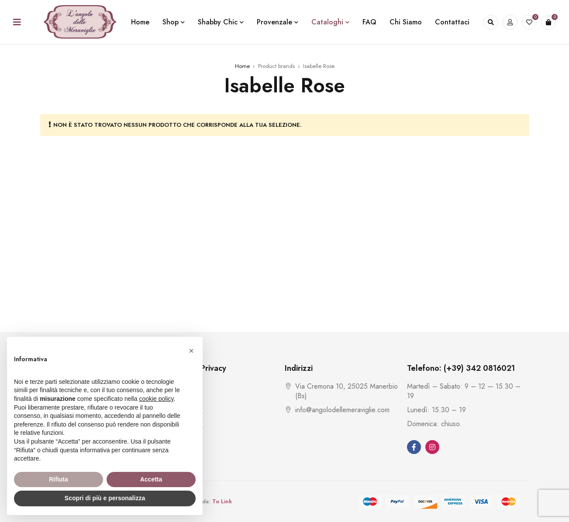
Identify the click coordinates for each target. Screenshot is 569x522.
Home (242, 66)
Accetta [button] (151, 479)
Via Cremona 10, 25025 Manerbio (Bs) (346, 391)
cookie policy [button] (156, 398)
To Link (222, 501)
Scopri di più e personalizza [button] (105, 498)
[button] (191, 351)
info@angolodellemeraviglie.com (342, 410)
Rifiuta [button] (58, 479)
